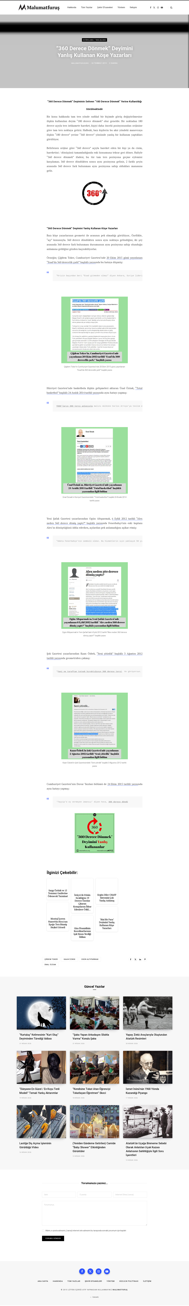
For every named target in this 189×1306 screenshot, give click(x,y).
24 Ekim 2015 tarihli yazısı (122, 783)
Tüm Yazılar (72, 1282)
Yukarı (94, 1298)
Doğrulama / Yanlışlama (94, 40)
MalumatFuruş (120, 1290)
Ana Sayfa (41, 1282)
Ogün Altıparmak (89, 959)
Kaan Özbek (69, 959)
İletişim (149, 1282)
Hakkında (56, 1282)
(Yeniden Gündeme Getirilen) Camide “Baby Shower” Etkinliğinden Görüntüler (94, 1147)
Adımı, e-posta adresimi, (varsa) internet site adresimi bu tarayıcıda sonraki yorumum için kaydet (85, 1230)
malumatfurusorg (80, 63)
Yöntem (111, 1282)
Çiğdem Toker (51, 959)
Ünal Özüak (50, 965)
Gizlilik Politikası (130, 1282)
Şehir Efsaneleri (93, 1282)
